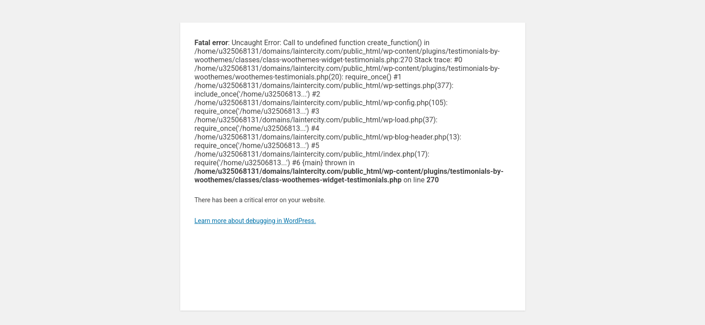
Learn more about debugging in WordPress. (255, 220)
